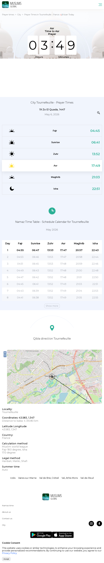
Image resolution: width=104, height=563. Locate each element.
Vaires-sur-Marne (27, 478)
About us (6, 512)
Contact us (7, 518)
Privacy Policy (9, 553)
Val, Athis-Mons (70, 478)
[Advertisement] (52, 77)
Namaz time (8, 505)
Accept (6, 559)
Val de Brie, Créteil (49, 478)
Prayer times (8, 14)
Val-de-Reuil (87, 478)
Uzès (12, 478)
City (19, 14)
